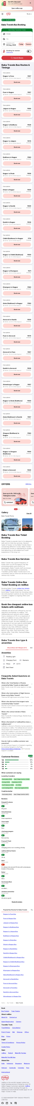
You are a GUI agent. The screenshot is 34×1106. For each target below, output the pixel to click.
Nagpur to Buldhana (10, 125)
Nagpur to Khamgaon (10, 271)
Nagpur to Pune (8, 76)
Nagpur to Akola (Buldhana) (12, 401)
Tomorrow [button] (29, 44)
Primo (8, 1036)
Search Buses (17, 58)
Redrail (10, 1053)
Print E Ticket (5, 1032)
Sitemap (19, 1032)
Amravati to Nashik (10, 320)
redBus (7, 590)
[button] (30, 3)
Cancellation (16, 1028)
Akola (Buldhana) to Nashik (12, 417)
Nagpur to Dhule (8, 173)
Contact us (13, 1017)
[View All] (29, 513)
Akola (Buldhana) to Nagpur (12, 303)
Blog (2, 1036)
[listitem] (5, 491)
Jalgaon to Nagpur (9, 108)
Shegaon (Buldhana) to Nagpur (11, 434)
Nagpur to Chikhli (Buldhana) (13, 255)
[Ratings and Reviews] (17, 20)
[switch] (29, 51)
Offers (27, 1032)
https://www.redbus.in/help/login (11, 749)
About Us (4, 1017)
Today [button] (21, 44)
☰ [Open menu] (2, 14)
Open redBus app (17, 8)
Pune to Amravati (9, 336)
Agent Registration (7, 1021)
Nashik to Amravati (10, 368)
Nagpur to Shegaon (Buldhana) (10, 453)
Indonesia (10, 1063)
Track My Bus (5, 1028)
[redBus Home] (8, 14)
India (3, 1063)
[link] (14, 497)
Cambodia (12, 1068)
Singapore (18, 1063)
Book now (17, 82)
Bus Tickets (5, 1011)
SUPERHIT (8, 502)
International (5, 1072)
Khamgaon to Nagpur (10, 287)
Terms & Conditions (7, 1042)
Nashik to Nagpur (9, 222)
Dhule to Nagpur (8, 190)
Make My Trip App (20, 1053)
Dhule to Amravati (9, 470)
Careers (18, 1021)
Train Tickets (15, 1011)
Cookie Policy (5, 1047)
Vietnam (4, 1068)
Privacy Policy (20, 1042)
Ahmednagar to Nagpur (11, 384)
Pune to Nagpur (8, 92)
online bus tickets (23, 588)
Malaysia (27, 1063)
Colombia (21, 1068)
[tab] (17, 648)
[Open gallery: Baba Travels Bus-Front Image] (11, 524)
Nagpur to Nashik (9, 206)
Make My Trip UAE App (8, 1057)
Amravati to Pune (9, 352)
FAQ (13, 1032)
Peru (27, 1068)
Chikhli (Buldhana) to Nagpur (13, 238)
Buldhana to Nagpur (10, 157)
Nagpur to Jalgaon (9, 141)
